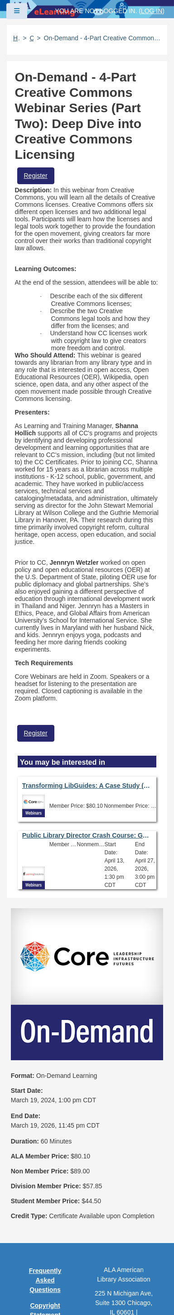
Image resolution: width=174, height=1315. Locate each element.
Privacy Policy (45, 1192)
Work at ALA (45, 1265)
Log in (151, 10)
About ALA (45, 1281)
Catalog (31, 38)
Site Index (45, 1234)
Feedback (45, 1249)
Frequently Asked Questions (45, 1142)
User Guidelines (45, 1213)
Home (16, 38)
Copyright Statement (45, 1172)
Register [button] (36, 175)
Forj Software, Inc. (118, 1294)
